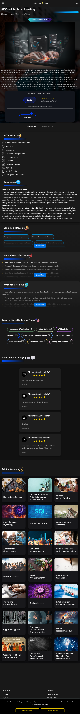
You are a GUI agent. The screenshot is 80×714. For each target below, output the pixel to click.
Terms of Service (52, 694)
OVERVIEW (31, 126)
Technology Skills (64, 335)
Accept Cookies (27, 710)
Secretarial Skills (38, 341)
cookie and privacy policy (41, 704)
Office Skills (45, 329)
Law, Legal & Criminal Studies (36, 335)
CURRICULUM (47, 126)
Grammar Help (16, 341)
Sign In (5, 698)
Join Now (27, 117)
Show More (40, 245)
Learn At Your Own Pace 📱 (40, 19)
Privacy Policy (51, 698)
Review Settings (53, 710)
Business (12, 335)
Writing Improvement (61, 341)
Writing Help (64, 329)
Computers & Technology (21, 329)
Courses (6, 694)
